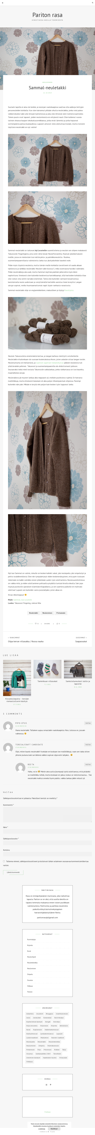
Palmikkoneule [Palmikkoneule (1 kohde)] (53, 1046)
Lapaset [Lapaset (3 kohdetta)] (59, 1034)
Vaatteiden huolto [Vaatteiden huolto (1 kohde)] (49, 1058)
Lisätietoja (41, 1129)
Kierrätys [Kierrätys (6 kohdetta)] (56, 1022)
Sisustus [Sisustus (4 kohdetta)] (29, 1054)
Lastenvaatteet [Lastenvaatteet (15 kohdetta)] (32, 1038)
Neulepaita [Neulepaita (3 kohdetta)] (30, 1042)
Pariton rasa (47, 15)
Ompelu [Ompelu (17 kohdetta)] (42, 1046)
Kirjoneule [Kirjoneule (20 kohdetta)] (44, 1026)
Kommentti (8, 805)
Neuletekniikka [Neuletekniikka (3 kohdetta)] (54, 1042)
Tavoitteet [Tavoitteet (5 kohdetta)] (57, 1054)
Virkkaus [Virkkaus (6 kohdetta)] (29, 1062)
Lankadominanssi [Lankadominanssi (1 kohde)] (47, 1034)
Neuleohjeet (31, 957)
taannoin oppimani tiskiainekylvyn (50, 362)
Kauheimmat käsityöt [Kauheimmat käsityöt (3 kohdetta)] (34, 1022)
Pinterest (50, 1085)
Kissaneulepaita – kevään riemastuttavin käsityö (17, 700)
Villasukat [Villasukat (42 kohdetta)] (63, 1058)
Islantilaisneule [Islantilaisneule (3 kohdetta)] (62, 1014)
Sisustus (30, 980)
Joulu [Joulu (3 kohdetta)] (28, 1018)
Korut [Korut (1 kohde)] (28, 1030)
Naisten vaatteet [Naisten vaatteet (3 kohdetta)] (57, 1038)
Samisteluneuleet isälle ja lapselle (78, 682)
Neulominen (48, 82)
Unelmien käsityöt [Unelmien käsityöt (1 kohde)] (33, 1058)
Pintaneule (61, 613)
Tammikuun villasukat (47, 681)
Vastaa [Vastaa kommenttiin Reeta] (88, 764)
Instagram (46, 1085)
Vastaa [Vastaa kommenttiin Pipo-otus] (88, 723)
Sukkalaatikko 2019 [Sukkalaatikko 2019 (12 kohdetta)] (43, 1054)
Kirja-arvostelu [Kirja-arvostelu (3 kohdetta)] (31, 1026)
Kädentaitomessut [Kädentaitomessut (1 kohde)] (52, 1030)
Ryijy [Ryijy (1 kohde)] (64, 1050)
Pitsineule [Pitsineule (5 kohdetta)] (47, 1050)
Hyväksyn (54, 1129)
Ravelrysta (68, 290)
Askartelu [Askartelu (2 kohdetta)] (30, 1014)
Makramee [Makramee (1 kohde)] (44, 1038)
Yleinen (29, 992)
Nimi (5, 827)
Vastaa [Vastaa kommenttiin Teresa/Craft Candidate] (88, 745)
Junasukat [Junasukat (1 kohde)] (37, 1018)
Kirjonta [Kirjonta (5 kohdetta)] (54, 1026)
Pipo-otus (21, 723)
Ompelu (30, 974)
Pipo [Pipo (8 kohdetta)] (39, 1050)
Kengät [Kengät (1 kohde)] (47, 1022)
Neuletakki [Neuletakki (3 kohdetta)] (42, 1042)
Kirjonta (30, 945)
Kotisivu (6, 850)
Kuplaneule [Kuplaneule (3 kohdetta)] (37, 1030)
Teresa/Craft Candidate (29, 744)
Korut (29, 951)
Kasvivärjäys (31, 939)
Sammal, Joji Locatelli (22, 599)
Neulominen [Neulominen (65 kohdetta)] (31, 1046)
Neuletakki (33, 613)
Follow (48, 1112)
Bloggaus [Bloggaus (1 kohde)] (49, 1014)
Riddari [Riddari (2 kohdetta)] (56, 1050)
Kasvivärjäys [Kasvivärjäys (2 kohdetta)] (59, 1018)
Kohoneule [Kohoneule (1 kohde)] (64, 1026)
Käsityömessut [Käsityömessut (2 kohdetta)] (31, 1034)
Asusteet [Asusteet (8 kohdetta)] (39, 1014)
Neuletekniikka (32, 963)
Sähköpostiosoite (11, 838)
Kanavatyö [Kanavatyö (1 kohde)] (47, 1018)
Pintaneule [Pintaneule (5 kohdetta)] (30, 1050)
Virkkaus (30, 986)
